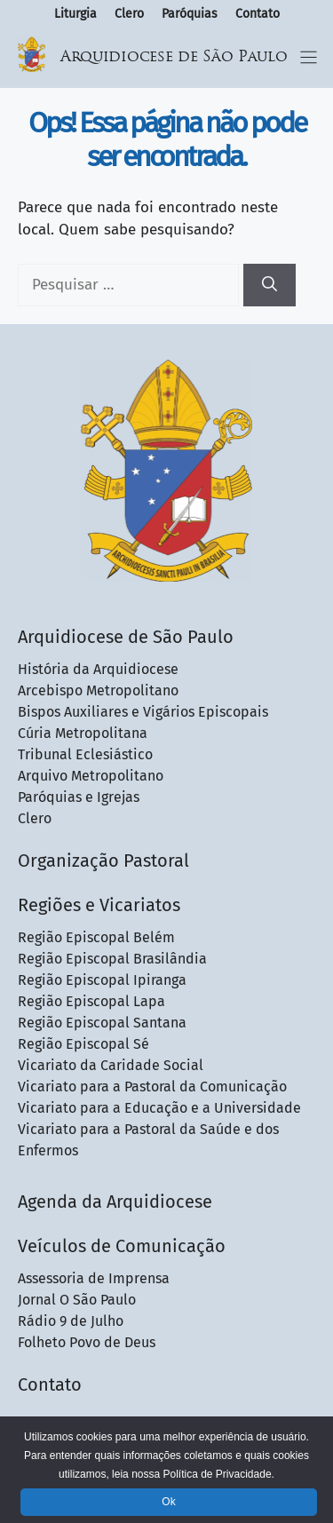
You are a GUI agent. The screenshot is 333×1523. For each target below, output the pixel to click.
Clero (129, 13)
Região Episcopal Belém (96, 937)
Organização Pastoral (103, 860)
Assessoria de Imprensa (94, 1278)
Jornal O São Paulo (77, 1299)
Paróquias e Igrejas (78, 797)
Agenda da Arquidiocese (115, 1201)
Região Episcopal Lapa (91, 1001)
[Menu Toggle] (309, 57)
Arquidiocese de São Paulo (174, 57)
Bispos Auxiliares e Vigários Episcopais (143, 711)
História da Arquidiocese (98, 669)
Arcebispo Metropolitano (98, 690)
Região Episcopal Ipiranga (102, 980)
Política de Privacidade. (218, 1474)
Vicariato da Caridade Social (110, 1065)
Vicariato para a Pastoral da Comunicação (152, 1086)
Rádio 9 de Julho (70, 1321)
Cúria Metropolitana (82, 733)
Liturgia (75, 13)
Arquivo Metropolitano (90, 775)
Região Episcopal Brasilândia (112, 958)
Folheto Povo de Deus (86, 1342)
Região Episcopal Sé (83, 1043)
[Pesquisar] (269, 285)
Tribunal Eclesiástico (85, 754)
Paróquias (190, 13)
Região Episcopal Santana (102, 1022)
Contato (257, 13)
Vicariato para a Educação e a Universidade (159, 1107)
